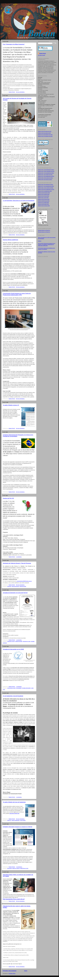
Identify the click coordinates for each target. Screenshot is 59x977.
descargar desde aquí (14, 813)
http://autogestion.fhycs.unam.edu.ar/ (14, 899)
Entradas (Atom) (12, 973)
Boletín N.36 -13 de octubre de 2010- (45, 187)
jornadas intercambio (26, 688)
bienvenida (9, 868)
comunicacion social (11, 688)
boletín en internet (16, 868)
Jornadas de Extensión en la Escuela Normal (15, 592)
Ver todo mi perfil (41, 55)
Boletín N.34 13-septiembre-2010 (45, 191)
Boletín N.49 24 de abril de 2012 (44, 131)
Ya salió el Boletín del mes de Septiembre (14, 802)
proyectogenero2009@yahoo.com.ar (24, 581)
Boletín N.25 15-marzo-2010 (44, 205)
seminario (9, 586)
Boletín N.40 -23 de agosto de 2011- (45, 177)
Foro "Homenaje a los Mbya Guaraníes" (14, 44)
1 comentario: (19, 556)
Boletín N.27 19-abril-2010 (43, 202)
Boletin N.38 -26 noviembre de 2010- (45, 184)
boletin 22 (9, 820)
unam (32, 688)
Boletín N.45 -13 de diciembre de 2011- (46, 169)
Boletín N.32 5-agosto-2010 (43, 194)
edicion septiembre (16, 820)
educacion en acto (26, 641)
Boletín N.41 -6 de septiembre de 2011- (46, 176)
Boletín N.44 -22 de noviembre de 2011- (46, 171)
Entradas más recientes (9, 970)
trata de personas (15, 586)
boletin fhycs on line (24, 868)
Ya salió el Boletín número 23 (11, 405)
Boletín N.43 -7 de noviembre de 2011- (46, 173)
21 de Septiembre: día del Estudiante (13, 696)
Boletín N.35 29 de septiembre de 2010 (46, 189)
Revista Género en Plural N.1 (44, 231)
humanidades (19, 688)
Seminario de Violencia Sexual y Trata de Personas (17, 563)
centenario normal (11, 641)
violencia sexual (22, 586)
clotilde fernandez (18, 641)
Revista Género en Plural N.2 (44, 230)
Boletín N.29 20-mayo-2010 (43, 199)
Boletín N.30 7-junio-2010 (43, 197)
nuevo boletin (23, 820)
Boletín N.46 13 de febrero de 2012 (45, 136)
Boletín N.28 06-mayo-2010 (43, 200)
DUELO (39, 241)
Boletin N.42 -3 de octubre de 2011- (45, 174)
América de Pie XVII (8, 498)
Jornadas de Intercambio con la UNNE (13, 649)
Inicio (25, 970)
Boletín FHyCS (42, 53)
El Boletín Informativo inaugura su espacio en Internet (17, 826)
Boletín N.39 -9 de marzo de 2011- (45, 179)
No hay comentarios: (20, 92)
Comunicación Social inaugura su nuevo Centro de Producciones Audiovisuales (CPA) (17, 294)
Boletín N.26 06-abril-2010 (43, 204)
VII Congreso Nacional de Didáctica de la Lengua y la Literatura (46, 249)
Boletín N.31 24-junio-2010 (43, 196)
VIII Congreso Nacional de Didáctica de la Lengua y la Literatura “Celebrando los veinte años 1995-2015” (46, 244)
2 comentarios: (19, 866)
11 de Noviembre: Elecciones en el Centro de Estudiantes (18, 200)
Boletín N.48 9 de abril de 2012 (44, 133)
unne (4, 689)
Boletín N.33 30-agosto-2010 (44, 192)
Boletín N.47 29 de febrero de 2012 (45, 134)
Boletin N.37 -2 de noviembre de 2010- (46, 186)
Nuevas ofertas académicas (10, 239)
